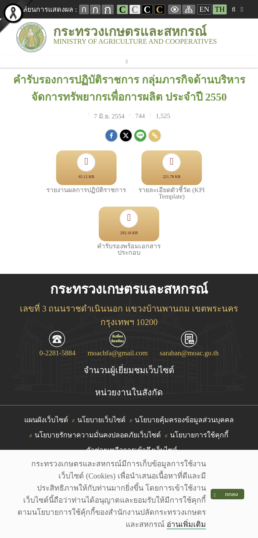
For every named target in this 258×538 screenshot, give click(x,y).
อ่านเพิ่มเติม (186, 524)
